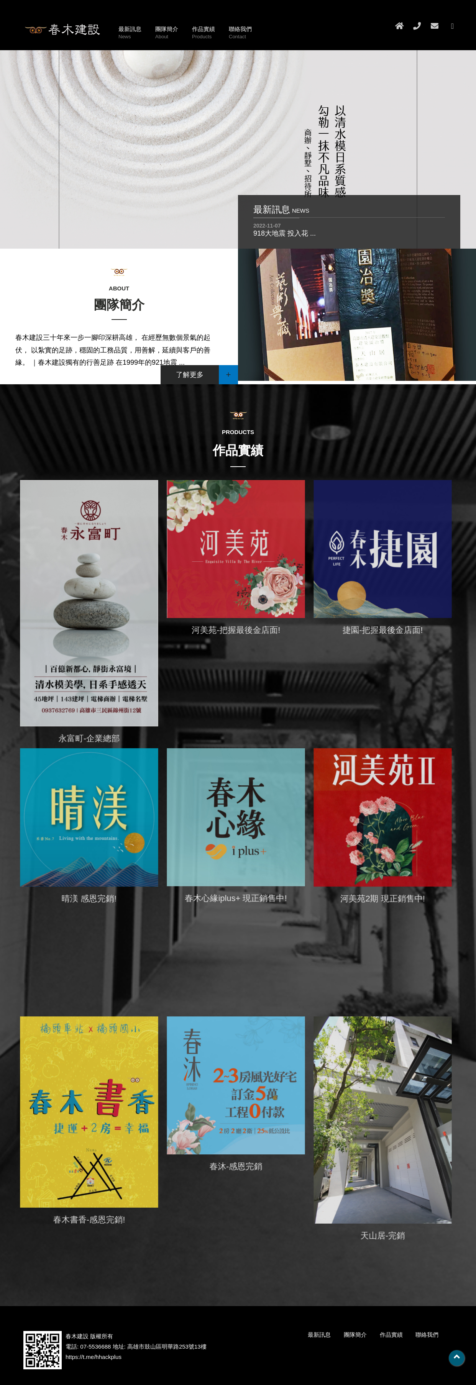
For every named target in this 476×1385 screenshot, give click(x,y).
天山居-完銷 (382, 1234)
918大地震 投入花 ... (284, 233)
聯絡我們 (240, 33)
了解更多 (207, 374)
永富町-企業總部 (89, 736)
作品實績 (203, 33)
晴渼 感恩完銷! (89, 899)
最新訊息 (129, 33)
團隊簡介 (166, 33)
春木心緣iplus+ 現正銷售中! (236, 899)
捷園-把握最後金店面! (382, 631)
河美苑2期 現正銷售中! (382, 899)
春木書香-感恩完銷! (89, 1219)
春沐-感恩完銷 (236, 1167)
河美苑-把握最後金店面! (235, 631)
